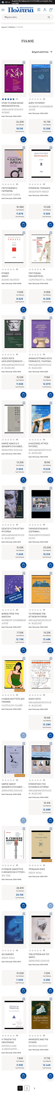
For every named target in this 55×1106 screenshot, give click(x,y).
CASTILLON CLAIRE (12, 705)
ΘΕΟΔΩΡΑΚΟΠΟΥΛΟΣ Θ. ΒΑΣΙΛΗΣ (13, 366)
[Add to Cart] (23, 139)
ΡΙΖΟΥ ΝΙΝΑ (35, 872)
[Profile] (45, 10)
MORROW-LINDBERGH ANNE (41, 108)
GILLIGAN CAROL (11, 194)
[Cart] (51, 10)
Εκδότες (12, 27)
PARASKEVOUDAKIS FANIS (39, 537)
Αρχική (4, 27)
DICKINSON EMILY (39, 191)
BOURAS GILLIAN (38, 1045)
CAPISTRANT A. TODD (40, 279)
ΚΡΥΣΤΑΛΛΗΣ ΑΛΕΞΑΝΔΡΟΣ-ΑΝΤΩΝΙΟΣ (9, 1047)
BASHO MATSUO (10, 279)
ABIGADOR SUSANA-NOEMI (13, 111)
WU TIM (6, 875)
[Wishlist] (39, 10)
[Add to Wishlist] (24, 62)
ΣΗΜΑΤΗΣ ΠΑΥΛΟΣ (12, 450)
